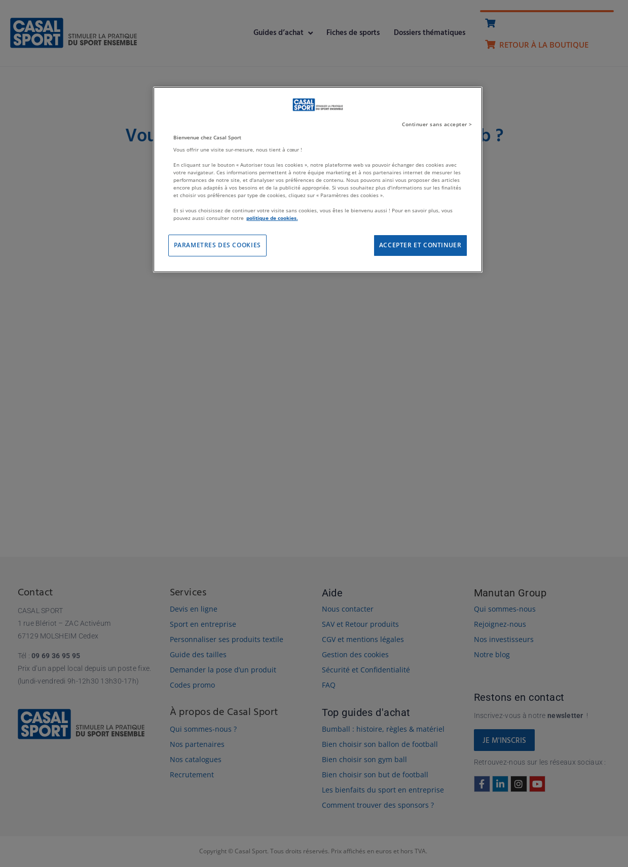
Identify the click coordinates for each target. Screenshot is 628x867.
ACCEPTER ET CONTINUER (420, 245)
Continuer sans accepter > (437, 124)
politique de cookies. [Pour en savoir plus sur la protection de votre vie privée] (272, 217)
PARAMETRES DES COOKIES (217, 245)
